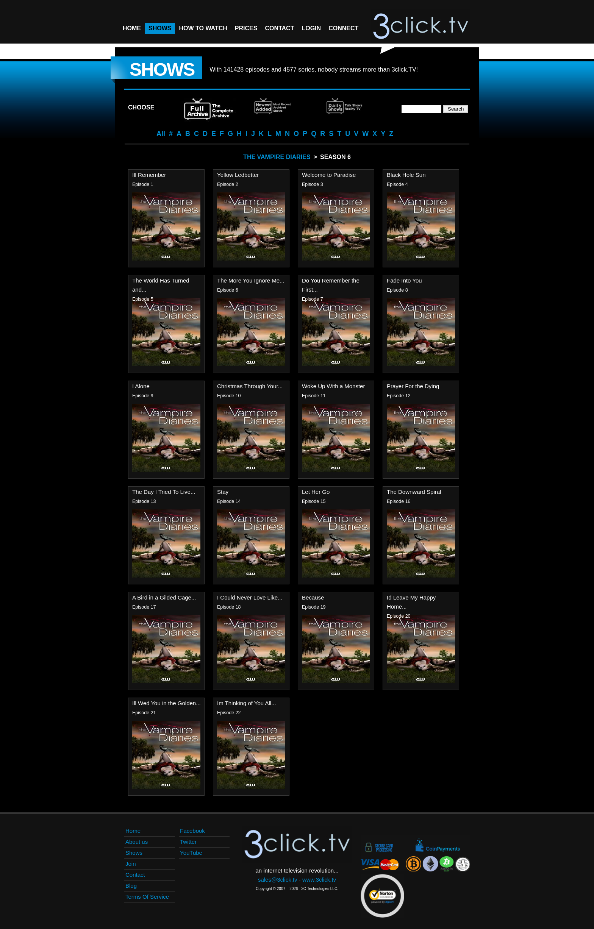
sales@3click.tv (277, 879)
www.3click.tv (319, 879)
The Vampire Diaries (277, 157)
